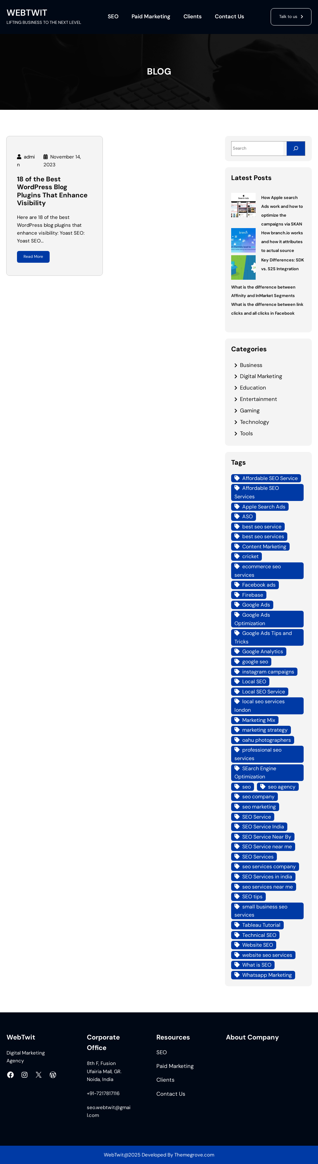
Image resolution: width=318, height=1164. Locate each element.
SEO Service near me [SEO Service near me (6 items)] (267, 846)
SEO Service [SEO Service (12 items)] (256, 816)
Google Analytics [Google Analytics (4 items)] (262, 651)
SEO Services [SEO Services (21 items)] (258, 856)
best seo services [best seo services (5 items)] (263, 536)
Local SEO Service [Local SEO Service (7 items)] (263, 691)
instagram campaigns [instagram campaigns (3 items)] (268, 671)
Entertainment (258, 399)
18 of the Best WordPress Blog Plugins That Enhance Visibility (52, 191)
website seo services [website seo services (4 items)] (267, 955)
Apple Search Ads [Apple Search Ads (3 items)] (263, 506)
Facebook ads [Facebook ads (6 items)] (259, 584)
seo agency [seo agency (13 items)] (281, 786)
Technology (254, 421)
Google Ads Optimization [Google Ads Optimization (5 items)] (252, 619)
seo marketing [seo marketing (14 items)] (259, 806)
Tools (246, 433)
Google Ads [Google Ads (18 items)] (256, 604)
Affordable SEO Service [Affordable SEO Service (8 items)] (270, 478)
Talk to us (288, 16)
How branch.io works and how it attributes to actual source (282, 241)
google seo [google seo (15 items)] (255, 661)
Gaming (250, 410)
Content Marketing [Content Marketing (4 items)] (264, 546)
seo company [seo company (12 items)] (258, 796)
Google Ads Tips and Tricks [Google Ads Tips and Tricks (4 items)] (263, 637)
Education (253, 387)
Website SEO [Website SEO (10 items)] (257, 944)
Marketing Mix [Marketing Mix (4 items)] (258, 720)
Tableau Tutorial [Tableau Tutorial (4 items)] (261, 925)
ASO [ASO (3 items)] (247, 516)
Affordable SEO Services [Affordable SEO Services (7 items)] (256, 492)
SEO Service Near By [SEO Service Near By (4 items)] (266, 836)
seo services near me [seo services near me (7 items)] (267, 886)
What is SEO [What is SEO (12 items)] (256, 964)
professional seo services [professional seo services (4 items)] (257, 754)
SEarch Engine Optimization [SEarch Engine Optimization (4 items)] (255, 772)
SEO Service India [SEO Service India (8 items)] (263, 826)
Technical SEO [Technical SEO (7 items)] (259, 935)
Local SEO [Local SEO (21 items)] (254, 681)
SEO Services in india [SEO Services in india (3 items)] (267, 876)
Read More (33, 256)
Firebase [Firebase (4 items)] (252, 594)
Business (251, 365)
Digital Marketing (261, 376)
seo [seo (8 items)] (246, 786)
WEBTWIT (27, 12)
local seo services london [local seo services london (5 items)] (259, 705)
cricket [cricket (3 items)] (250, 556)
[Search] (296, 148)
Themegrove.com (194, 1155)
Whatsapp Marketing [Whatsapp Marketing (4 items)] (267, 975)
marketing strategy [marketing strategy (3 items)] (265, 729)
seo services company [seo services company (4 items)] (269, 866)
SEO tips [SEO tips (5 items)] (252, 896)
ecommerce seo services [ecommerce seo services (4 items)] (257, 570)
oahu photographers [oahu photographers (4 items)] (266, 740)
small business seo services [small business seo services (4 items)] (260, 911)
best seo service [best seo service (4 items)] (261, 526)
